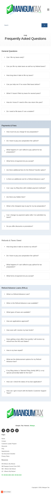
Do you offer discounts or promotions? (19, 226)
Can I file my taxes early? (15, 57)
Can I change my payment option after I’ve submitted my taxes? (26, 216)
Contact (4, 441)
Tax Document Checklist (8, 453)
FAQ (3, 448)
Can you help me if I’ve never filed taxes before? (23, 84)
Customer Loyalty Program (9, 443)
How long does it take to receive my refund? (21, 247)
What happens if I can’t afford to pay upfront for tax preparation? (24, 151)
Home (3, 438)
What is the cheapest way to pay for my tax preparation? (26, 206)
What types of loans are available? (18, 312)
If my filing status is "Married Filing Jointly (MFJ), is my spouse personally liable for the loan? (25, 372)
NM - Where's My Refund (9, 469)
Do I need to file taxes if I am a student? (20, 111)
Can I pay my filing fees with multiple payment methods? (26, 188)
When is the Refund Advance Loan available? (22, 303)
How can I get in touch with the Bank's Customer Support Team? (26, 392)
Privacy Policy (5, 456)
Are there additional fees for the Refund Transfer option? (26, 170)
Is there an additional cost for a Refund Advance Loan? (25, 179)
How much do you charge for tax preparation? (22, 132)
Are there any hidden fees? (15, 197)
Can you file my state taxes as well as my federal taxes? (26, 66)
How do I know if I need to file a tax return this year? (24, 102)
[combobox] (22, 25)
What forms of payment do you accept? (20, 161)
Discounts (4, 446)
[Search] (44, 25)
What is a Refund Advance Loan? (18, 294)
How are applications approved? (17, 321)
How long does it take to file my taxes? (19, 75)
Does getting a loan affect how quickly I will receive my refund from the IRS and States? (25, 340)
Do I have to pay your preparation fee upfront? (22, 141)
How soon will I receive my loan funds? (20, 330)
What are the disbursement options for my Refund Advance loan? (23, 360)
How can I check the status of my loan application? (24, 382)
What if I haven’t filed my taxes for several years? (23, 93)
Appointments (5, 451)
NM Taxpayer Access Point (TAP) (11, 466)
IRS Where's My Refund (8, 463)
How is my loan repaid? (14, 350)
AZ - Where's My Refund (8, 471)
